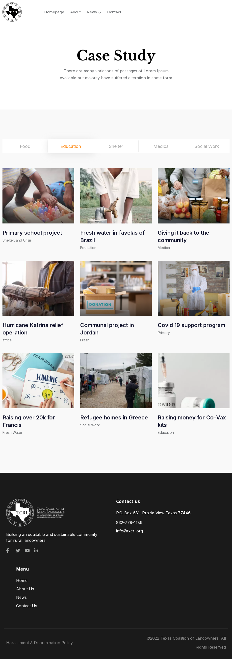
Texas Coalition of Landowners (189, 638)
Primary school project (32, 232)
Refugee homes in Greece (114, 417)
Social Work (90, 425)
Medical (164, 248)
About (75, 12)
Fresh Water (12, 432)
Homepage (54, 12)
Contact (114, 12)
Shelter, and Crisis (17, 240)
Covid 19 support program (191, 325)
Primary (164, 332)
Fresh (84, 340)
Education (88, 248)
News (94, 12)
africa (7, 340)
